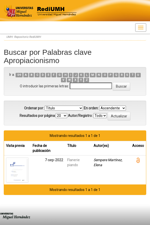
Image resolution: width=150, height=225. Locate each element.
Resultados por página (37, 116)
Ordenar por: (34, 108)
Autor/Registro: (80, 116)
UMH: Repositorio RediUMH (23, 37)
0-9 (19, 75)
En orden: (91, 108)
